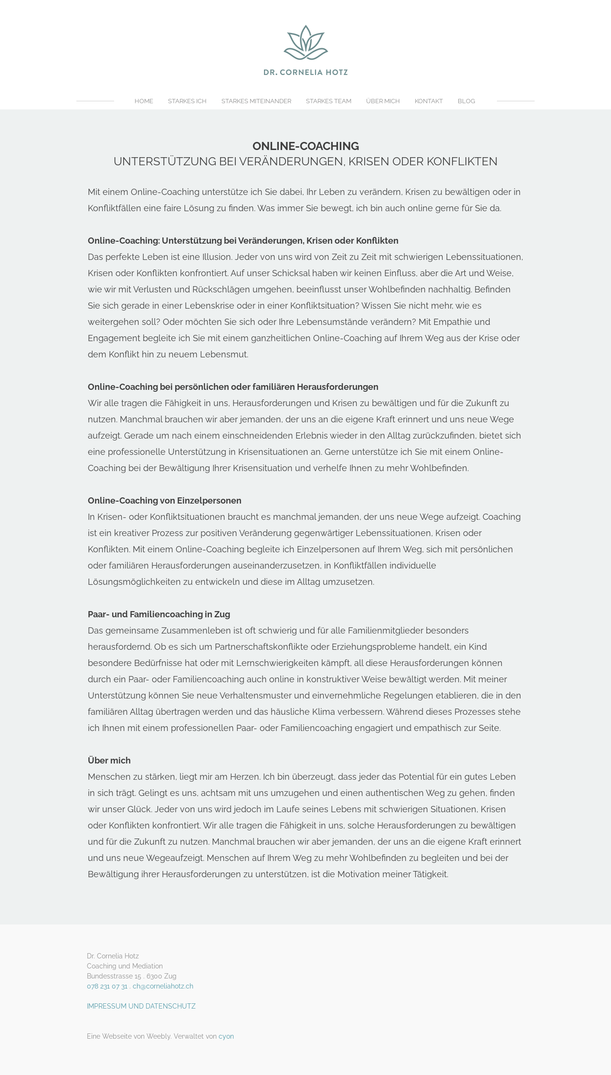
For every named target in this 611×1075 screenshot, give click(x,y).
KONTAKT (429, 101)
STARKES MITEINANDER (256, 101)
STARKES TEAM (328, 101)
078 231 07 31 (107, 986)
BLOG (466, 101)
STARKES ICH (187, 101)
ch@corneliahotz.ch (163, 986)
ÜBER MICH (383, 101)
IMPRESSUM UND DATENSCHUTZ (141, 1006)
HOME (144, 101)
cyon (226, 1036)
